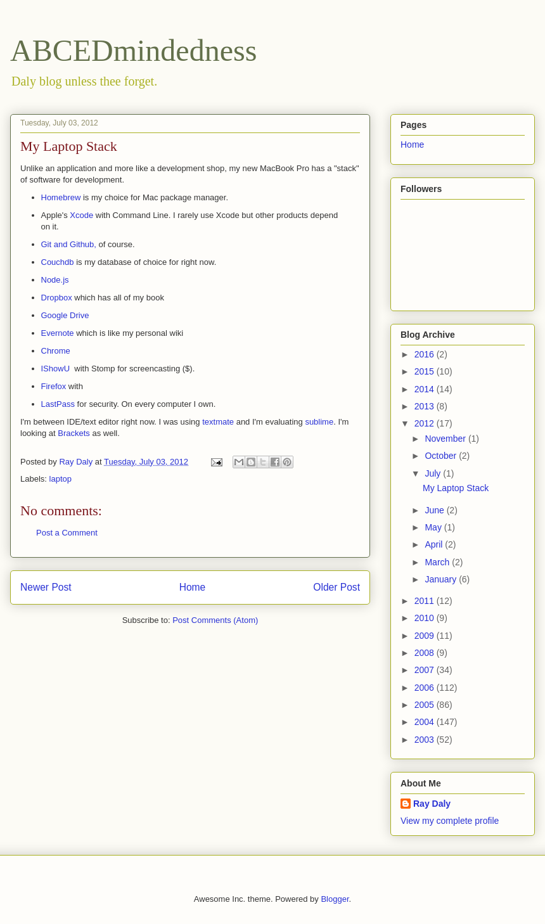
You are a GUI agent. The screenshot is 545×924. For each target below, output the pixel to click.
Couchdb (57, 262)
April (435, 544)
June (435, 510)
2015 (425, 371)
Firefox (54, 386)
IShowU (55, 368)
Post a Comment (67, 532)
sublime (319, 422)
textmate (218, 422)
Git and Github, (70, 244)
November (446, 438)
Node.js (55, 280)
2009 (425, 636)
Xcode (81, 215)
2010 (425, 618)
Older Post (336, 587)
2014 (425, 389)
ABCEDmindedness (133, 50)
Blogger (335, 899)
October (442, 456)
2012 (425, 423)
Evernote (57, 333)
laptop (60, 479)
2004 (425, 722)
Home (192, 587)
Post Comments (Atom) (215, 620)
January (442, 579)
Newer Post (46, 587)
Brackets (74, 433)
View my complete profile (450, 821)
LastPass (58, 404)
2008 (425, 653)
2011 (425, 601)
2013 (425, 406)
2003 (425, 740)
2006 (425, 688)
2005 (425, 705)
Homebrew (61, 197)
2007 (425, 670)
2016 (425, 354)
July (434, 473)
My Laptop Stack (456, 488)
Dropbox (56, 297)
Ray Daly (432, 804)
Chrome (55, 351)
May (434, 527)
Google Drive (65, 315)
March (438, 562)
